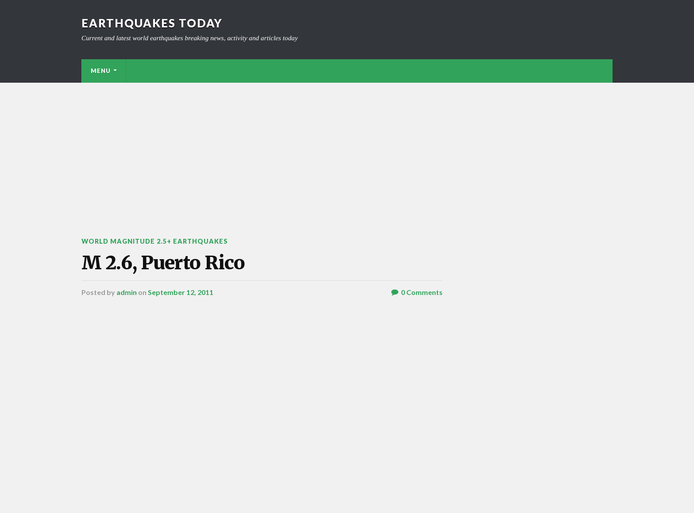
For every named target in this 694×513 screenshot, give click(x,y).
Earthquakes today (152, 23)
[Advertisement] (347, 149)
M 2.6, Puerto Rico (163, 263)
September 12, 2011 (180, 292)
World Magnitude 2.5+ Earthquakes (154, 241)
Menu (101, 70)
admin (126, 292)
